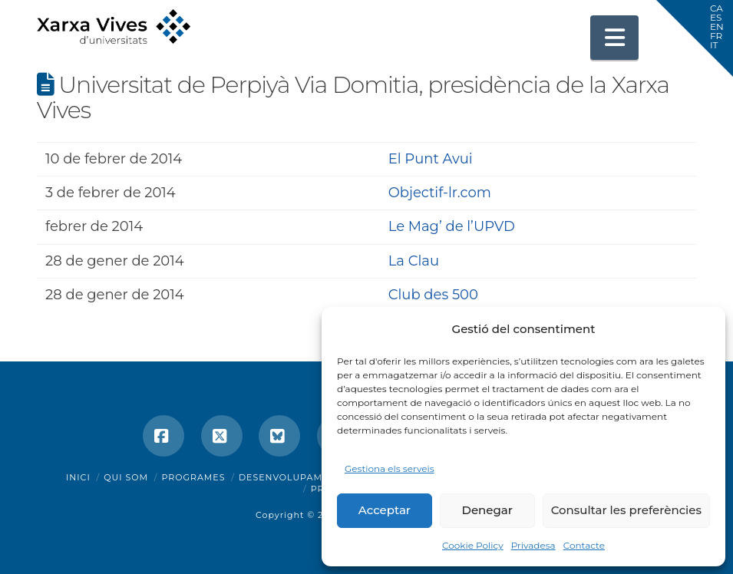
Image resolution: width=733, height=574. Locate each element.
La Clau (413, 260)
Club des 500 (433, 294)
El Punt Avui (430, 158)
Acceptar (384, 510)
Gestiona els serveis (389, 468)
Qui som (126, 477)
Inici (78, 477)
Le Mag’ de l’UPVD (451, 226)
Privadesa (533, 545)
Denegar (487, 510)
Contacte (584, 545)
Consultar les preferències (626, 510)
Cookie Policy (473, 545)
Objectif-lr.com (439, 192)
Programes (194, 477)
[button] (614, 37)
